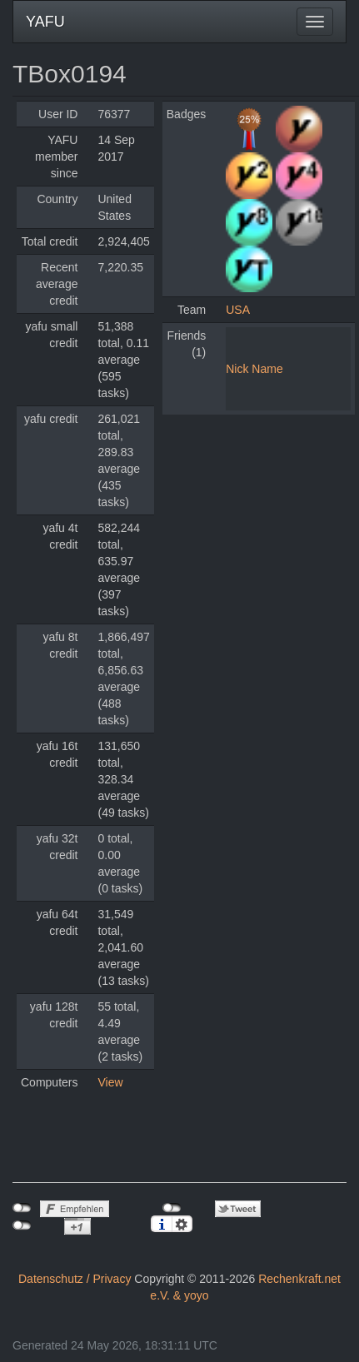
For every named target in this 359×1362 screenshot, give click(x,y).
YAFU (45, 21)
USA (238, 309)
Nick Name (254, 368)
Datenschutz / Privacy (74, 1278)
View (109, 1082)
